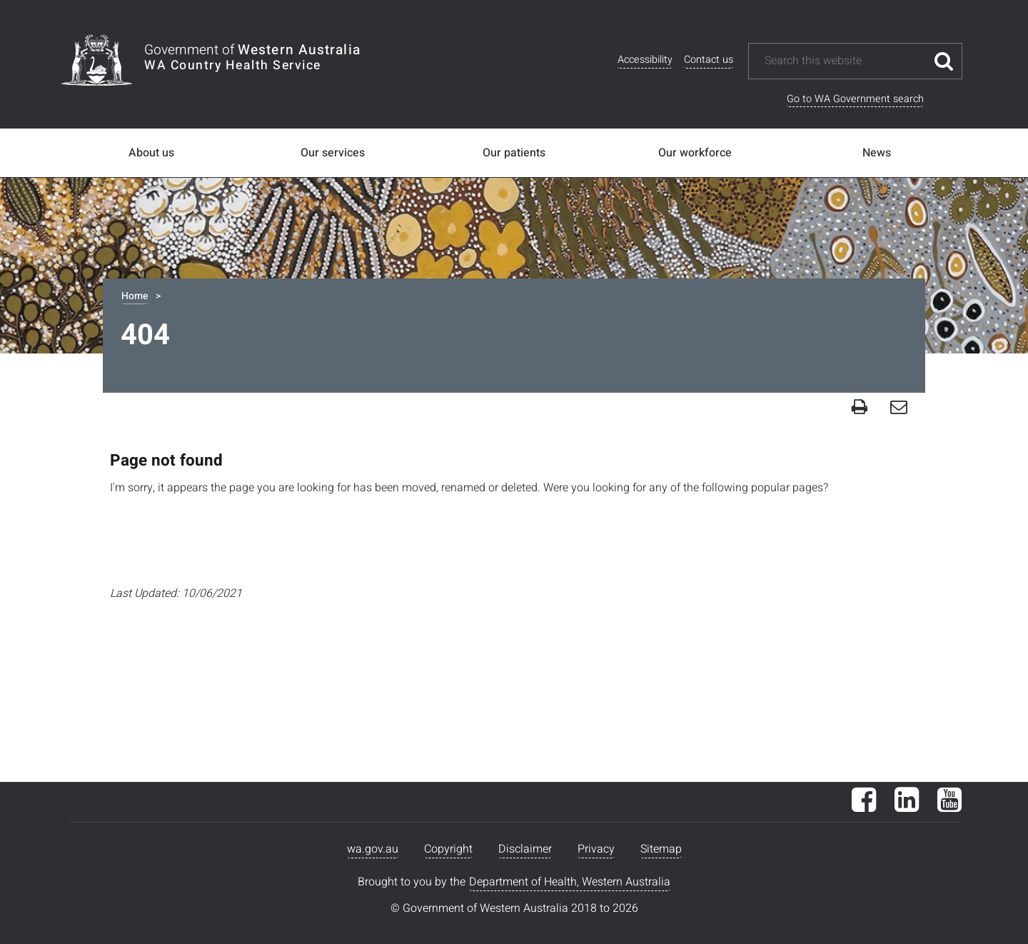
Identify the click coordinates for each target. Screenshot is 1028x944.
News (876, 152)
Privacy (596, 849)
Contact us (708, 59)
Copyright (448, 849)
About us (151, 152)
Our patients (514, 152)
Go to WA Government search (855, 98)
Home (134, 295)
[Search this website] (844, 61)
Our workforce (695, 152)
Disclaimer (525, 849)
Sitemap (661, 849)
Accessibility (645, 59)
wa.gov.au (372, 849)
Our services (333, 152)
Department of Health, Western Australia (569, 881)
